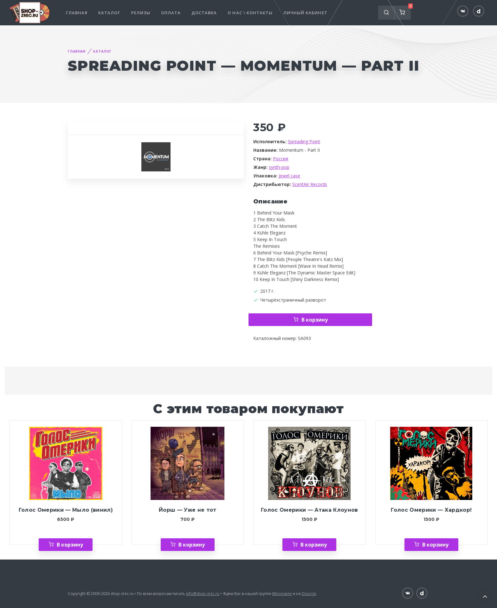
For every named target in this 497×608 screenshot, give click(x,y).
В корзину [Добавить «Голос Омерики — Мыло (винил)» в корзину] (70, 544)
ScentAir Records (309, 184)
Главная (76, 13)
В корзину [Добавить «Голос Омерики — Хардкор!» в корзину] (435, 544)
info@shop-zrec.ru (202, 593)
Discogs (309, 593)
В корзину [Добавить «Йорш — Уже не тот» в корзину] (191, 544)
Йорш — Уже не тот (187, 510)
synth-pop (279, 167)
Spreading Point (304, 141)
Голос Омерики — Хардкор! (431, 510)
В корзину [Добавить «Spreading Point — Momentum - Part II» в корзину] (314, 319)
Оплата (171, 13)
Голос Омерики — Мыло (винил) (66, 510)
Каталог (109, 13)
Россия (280, 159)
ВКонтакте (282, 593)
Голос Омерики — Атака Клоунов (309, 510)
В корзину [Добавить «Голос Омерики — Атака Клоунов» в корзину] (313, 544)
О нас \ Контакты (250, 13)
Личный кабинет (305, 13)
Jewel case (289, 176)
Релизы (140, 13)
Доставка (204, 13)
